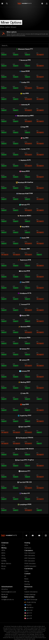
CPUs (3, 555)
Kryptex (27, 605)
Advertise (4, 589)
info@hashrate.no (7, 599)
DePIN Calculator (30, 566)
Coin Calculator (29, 553)
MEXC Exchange (30, 599)
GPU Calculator (29, 555)
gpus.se (28, 615)
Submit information (31, 592)
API (25, 589)
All (25, 576)
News (26, 579)
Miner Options (6, 563)
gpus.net (28, 610)
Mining (26, 581)
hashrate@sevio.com (8, 592)
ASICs (3, 553)
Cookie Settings (29, 594)
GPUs (3, 545)
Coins (26, 571)
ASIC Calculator (29, 558)
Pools (3, 569)
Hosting (27, 584)
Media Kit (4, 594)
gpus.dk (28, 618)
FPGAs (3, 558)
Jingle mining (30, 602)
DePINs (3, 561)
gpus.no (28, 613)
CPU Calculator (29, 561)
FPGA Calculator (30, 563)
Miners (3, 566)
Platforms (27, 548)
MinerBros (28, 607)
